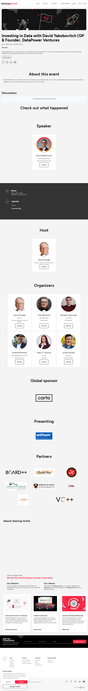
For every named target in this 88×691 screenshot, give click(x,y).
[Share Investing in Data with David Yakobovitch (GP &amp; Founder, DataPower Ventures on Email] (15, 62)
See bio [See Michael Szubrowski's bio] (68, 326)
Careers (49, 660)
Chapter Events (26, 662)
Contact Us (50, 662)
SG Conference (26, 660)
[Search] (80, 3)
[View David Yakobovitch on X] (44, 152)
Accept (21, 682)
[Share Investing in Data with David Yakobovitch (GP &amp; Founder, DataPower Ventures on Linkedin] (11, 62)
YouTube (37, 663)
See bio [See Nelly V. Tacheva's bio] (44, 362)
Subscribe (79, 641)
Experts (11, 662)
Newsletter (37, 660)
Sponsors (12, 665)
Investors (12, 660)
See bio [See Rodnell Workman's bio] (19, 362)
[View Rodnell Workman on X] (19, 349)
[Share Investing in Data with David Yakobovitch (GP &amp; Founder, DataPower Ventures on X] (7, 62)
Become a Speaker (26, 663)
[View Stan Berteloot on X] (44, 312)
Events (45, 3)
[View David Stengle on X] (44, 256)
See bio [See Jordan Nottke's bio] (68, 362)
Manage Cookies (15, 686)
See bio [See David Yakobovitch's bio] (44, 165)
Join (37, 3)
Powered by (79, 687)
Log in (84, 3)
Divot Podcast (38, 665)
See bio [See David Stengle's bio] (44, 266)
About (74, 3)
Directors (12, 666)
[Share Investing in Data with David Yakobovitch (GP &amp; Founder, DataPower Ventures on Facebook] (3, 62)
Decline (8, 682)
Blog (36, 662)
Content (54, 3)
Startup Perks (65, 3)
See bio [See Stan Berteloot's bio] (44, 326)
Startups (12, 663)
